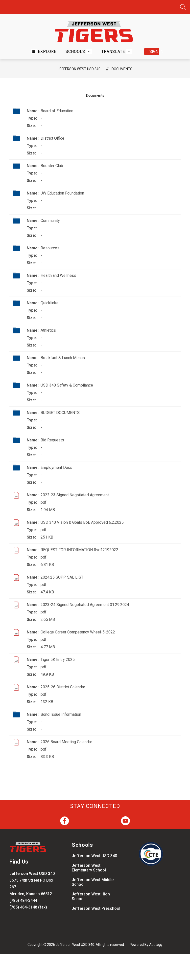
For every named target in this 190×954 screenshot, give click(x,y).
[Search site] (183, 7)
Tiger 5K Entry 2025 (58, 659)
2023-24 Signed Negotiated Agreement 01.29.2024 (85, 604)
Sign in (154, 51)
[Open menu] (43, 51)
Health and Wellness (58, 275)
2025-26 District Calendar (63, 687)
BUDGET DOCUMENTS (60, 412)
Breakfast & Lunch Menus (63, 357)
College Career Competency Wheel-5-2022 (78, 632)
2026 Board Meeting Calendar (66, 741)
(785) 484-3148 (23, 907)
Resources (50, 248)
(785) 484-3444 (23, 900)
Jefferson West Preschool (96, 908)
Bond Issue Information (61, 714)
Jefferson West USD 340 (79, 69)
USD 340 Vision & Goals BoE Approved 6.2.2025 (82, 522)
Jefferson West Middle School (93, 882)
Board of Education (57, 110)
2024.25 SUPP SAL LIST (62, 577)
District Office (52, 138)
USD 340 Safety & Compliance (67, 385)
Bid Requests (52, 440)
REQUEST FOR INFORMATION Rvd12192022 (79, 549)
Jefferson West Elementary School (89, 867)
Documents (122, 69)
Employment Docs (56, 467)
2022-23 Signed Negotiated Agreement (75, 495)
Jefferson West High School (91, 896)
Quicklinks (49, 303)
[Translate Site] (116, 51)
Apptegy (156, 945)
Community (50, 220)
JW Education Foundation (62, 193)
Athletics (48, 330)
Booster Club (52, 165)
